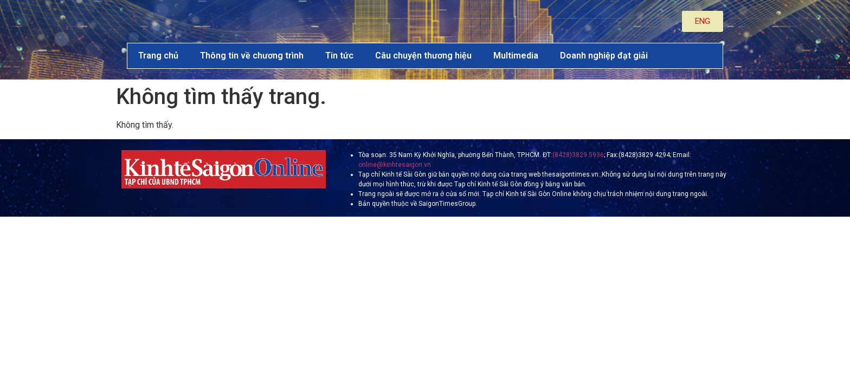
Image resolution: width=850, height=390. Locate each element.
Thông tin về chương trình (252, 55)
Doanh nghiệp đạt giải (604, 55)
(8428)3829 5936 (578, 155)
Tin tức (339, 55)
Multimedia (515, 55)
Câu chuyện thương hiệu (423, 55)
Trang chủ (158, 55)
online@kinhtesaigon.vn (394, 164)
